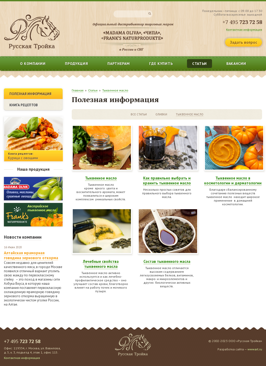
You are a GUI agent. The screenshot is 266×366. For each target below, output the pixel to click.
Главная (77, 90)
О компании (33, 63)
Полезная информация (30, 94)
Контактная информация (244, 30)
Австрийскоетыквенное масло (41, 208)
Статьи (199, 63)
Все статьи (139, 114)
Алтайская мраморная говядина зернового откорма (31, 255)
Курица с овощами (23, 158)
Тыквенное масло (115, 90)
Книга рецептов (23, 105)
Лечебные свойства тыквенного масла (101, 264)
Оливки (161, 114)
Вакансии (236, 63)
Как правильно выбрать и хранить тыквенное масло (167, 180)
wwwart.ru (254, 349)
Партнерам (118, 63)
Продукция (76, 63)
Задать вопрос (243, 42)
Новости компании (22, 237)
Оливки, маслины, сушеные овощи (20, 194)
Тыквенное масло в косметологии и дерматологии (233, 180)
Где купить (161, 63)
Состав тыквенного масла (166, 261)
